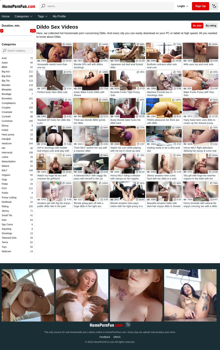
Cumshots (17, 120)
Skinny (17, 210)
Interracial (17, 152)
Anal (17, 58)
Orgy (17, 179)
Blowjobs (17, 89)
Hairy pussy (17, 134)
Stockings (17, 233)
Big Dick (17, 76)
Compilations (17, 103)
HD (17, 148)
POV (17, 188)
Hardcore (17, 143)
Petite (17, 183)
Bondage (17, 94)
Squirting (17, 228)
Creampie (17, 112)
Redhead (17, 201)
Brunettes (17, 98)
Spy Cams (17, 224)
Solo (17, 219)
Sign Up (200, 6)
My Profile (59, 16)
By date (197, 25)
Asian (17, 62)
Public (17, 192)
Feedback (105, 337)
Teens (17, 242)
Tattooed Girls (17, 237)
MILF (17, 170)
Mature (17, 165)
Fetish (17, 130)
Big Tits (17, 80)
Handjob (17, 139)
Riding (17, 206)
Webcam (17, 251)
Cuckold (17, 116)
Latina (17, 157)
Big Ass (17, 71)
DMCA (116, 337)
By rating (211, 25)
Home (5, 16)
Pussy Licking (17, 197)
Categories (23, 16)
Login (183, 6)
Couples (17, 107)
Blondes (17, 85)
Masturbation (17, 161)
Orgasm (17, 175)
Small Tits (17, 215)
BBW (17, 67)
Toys (17, 246)
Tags (43, 16)
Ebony (17, 125)
